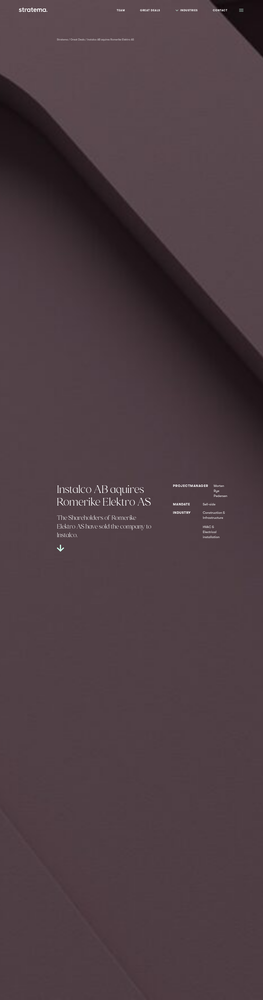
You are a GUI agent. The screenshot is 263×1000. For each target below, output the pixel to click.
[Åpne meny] (241, 10)
